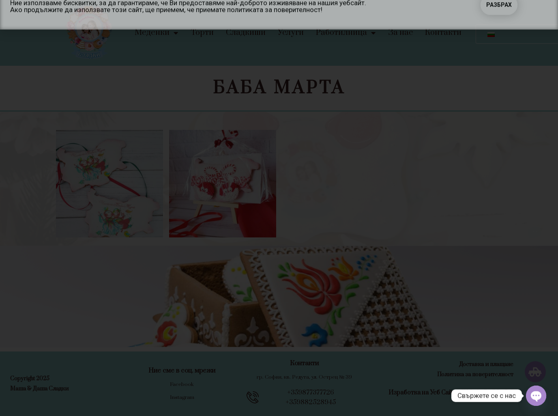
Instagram (182, 397)
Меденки (156, 33)
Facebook (182, 384)
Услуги (291, 33)
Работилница (346, 33)
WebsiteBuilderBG (487, 393)
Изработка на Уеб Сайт (421, 393)
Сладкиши (246, 33)
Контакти (443, 33)
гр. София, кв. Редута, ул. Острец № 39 (304, 377)
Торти (202, 33)
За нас (400, 33)
